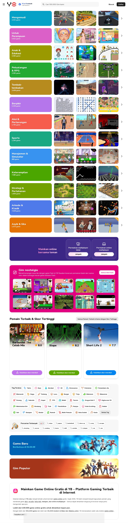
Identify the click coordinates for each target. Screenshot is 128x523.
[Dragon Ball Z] (88, 400)
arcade (31, 501)
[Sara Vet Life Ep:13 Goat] (108, 35)
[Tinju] (76, 394)
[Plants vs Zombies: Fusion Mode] (86, 190)
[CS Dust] (86, 87)
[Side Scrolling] (89, 406)
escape (101, 423)
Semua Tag (105, 412)
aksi (26, 501)
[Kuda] (94, 412)
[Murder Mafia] (86, 225)
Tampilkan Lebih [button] (19, 514)
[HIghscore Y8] (105, 400)
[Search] (43, 4)
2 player (85, 428)
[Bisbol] (39, 412)
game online (57, 499)
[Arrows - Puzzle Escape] (64, 104)
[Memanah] (18, 394)
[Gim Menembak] (31, 87)
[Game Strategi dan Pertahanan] (31, 190)
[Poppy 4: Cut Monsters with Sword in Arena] (108, 173)
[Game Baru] (64, 445)
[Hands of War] (108, 70)
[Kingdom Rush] (64, 190)
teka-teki (38, 501)
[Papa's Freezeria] (86, 156)
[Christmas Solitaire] (64, 207)
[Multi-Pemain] (65, 412)
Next (122, 18)
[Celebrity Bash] (108, 138)
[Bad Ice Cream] (105, 286)
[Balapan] (27, 412)
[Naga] (31, 394)
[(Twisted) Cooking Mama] (64, 286)
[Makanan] (88, 394)
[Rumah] (51, 412)
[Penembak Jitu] (102, 388)
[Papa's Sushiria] (22, 302)
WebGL (71, 511)
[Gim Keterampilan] (31, 173)
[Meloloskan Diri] (20, 406)
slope (50, 423)
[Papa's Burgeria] (22, 286)
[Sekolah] (30, 400)
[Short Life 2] (101, 350)
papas (60, 423)
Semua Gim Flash (107, 272)
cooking (47, 428)
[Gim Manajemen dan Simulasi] (31, 156)
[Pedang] (42, 394)
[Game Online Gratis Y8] (11, 4)
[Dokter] (103, 406)
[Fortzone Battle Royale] (108, 87)
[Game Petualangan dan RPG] (31, 70)
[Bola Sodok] (81, 412)
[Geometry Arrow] (86, 173)
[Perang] (17, 400)
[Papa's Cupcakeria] (43, 302)
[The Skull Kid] (105, 302)
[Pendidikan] (60, 406)
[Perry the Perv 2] (85, 302)
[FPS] (52, 400)
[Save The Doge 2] (108, 52)
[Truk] (48, 406)
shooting (26, 428)
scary (92, 423)
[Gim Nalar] (31, 104)
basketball (70, 423)
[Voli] (16, 412)
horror (57, 428)
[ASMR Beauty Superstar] (64, 35)
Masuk (111, 4)
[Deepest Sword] (64, 173)
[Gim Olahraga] (31, 138)
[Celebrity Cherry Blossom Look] (86, 35)
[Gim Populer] (64, 469)
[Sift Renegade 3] (108, 121)
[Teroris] (74, 400)
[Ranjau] (74, 406)
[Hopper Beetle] (85, 286)
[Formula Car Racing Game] (108, 18)
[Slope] (64, 351)
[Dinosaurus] (72, 388)
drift (65, 428)
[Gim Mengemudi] (31, 18)
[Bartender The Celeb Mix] (27, 350)
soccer (37, 428)
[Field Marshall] (86, 70)
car (94, 428)
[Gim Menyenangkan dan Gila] (31, 225)
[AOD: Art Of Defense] (108, 190)
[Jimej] (86, 52)
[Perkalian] (86, 388)
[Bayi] (38, 388)
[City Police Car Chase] (64, 18)
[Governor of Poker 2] (86, 207)
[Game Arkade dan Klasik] (31, 207)
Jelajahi (78, 254)
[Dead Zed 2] (64, 302)
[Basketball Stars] (64, 138)
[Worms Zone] (108, 207)
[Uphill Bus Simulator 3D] (86, 18)
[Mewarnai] (102, 394)
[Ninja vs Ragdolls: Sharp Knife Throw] (64, 225)
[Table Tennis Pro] (86, 138)
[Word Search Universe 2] (86, 104)
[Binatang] (36, 406)
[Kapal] (42, 400)
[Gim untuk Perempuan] (31, 35)
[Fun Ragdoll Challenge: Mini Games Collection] (108, 225)
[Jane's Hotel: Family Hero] (108, 156)
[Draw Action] (86, 121)
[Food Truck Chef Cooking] (64, 156)
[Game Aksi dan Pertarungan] (31, 121)
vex (102, 428)
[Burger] (64, 394)
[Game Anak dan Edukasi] (31, 52)
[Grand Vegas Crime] (64, 121)
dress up (82, 423)
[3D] (60, 388)
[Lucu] (54, 394)
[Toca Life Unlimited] (64, 52)
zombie (74, 428)
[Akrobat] (49, 388)
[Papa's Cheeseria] (43, 286)
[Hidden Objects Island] (108, 104)
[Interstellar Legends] (64, 70)
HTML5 (62, 511)
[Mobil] (62, 400)
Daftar (121, 4)
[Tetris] (27, 388)
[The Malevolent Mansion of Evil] (64, 87)
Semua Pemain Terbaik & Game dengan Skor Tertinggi (97, 319)
